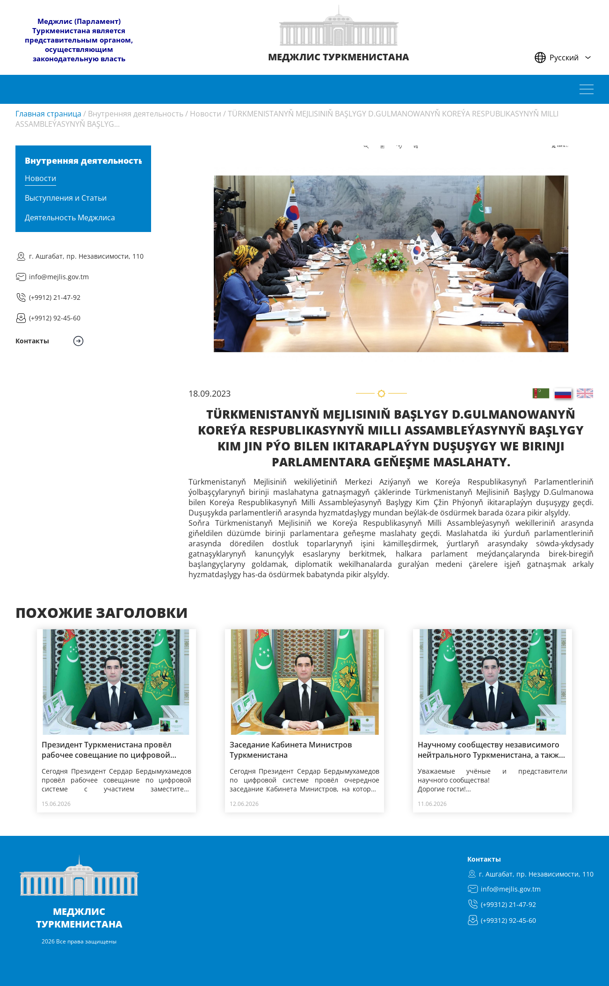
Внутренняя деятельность (135, 114)
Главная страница (48, 114)
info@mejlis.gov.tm (59, 276)
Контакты (484, 859)
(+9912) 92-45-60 (54, 317)
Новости (205, 114)
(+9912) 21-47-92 (54, 297)
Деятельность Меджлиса (70, 217)
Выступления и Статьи (66, 198)
